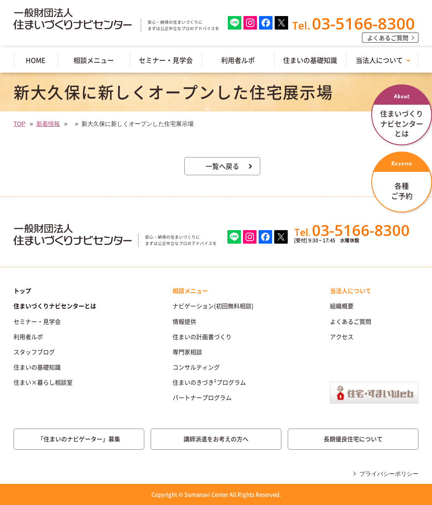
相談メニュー (93, 60)
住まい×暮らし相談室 (43, 382)
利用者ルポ (238, 60)
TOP (20, 123)
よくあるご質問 (387, 37)
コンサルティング (196, 367)
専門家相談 (187, 352)
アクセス (342, 336)
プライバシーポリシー (388, 473)
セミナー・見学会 (166, 60)
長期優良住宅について (353, 438)
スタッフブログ (34, 352)
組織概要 (342, 305)
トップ (22, 290)
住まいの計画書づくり (202, 336)
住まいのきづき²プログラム (209, 382)
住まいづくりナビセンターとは (55, 305)
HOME (36, 60)
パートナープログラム (202, 397)
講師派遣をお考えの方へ (216, 438)
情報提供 (184, 321)
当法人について (379, 60)
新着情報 (48, 123)
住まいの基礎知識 (310, 60)
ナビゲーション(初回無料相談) (213, 305)
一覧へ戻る (222, 166)
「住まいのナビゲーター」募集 (79, 438)
